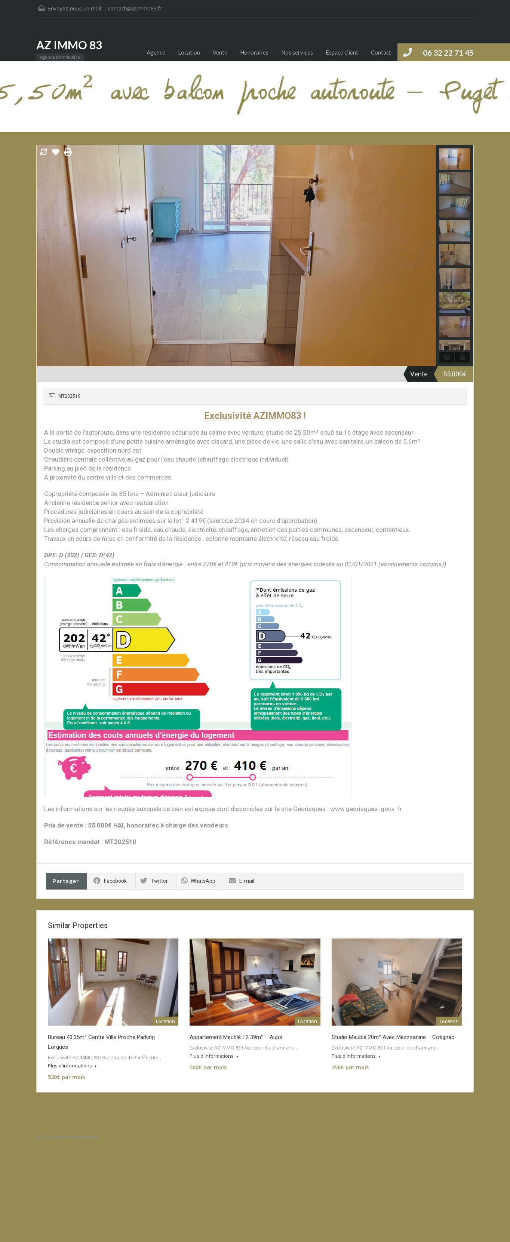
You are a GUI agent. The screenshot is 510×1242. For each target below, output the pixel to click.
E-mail (241, 881)
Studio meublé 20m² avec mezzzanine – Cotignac (393, 1037)
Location (189, 52)
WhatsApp (198, 881)
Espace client (342, 52)
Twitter (154, 881)
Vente (220, 52)
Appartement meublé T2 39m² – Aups (236, 1037)
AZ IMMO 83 (69, 45)
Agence (156, 52)
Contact (381, 52)
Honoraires (254, 52)
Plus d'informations (72, 1065)
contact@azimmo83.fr (135, 8)
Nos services (297, 52)
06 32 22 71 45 (448, 52)
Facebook (110, 881)
